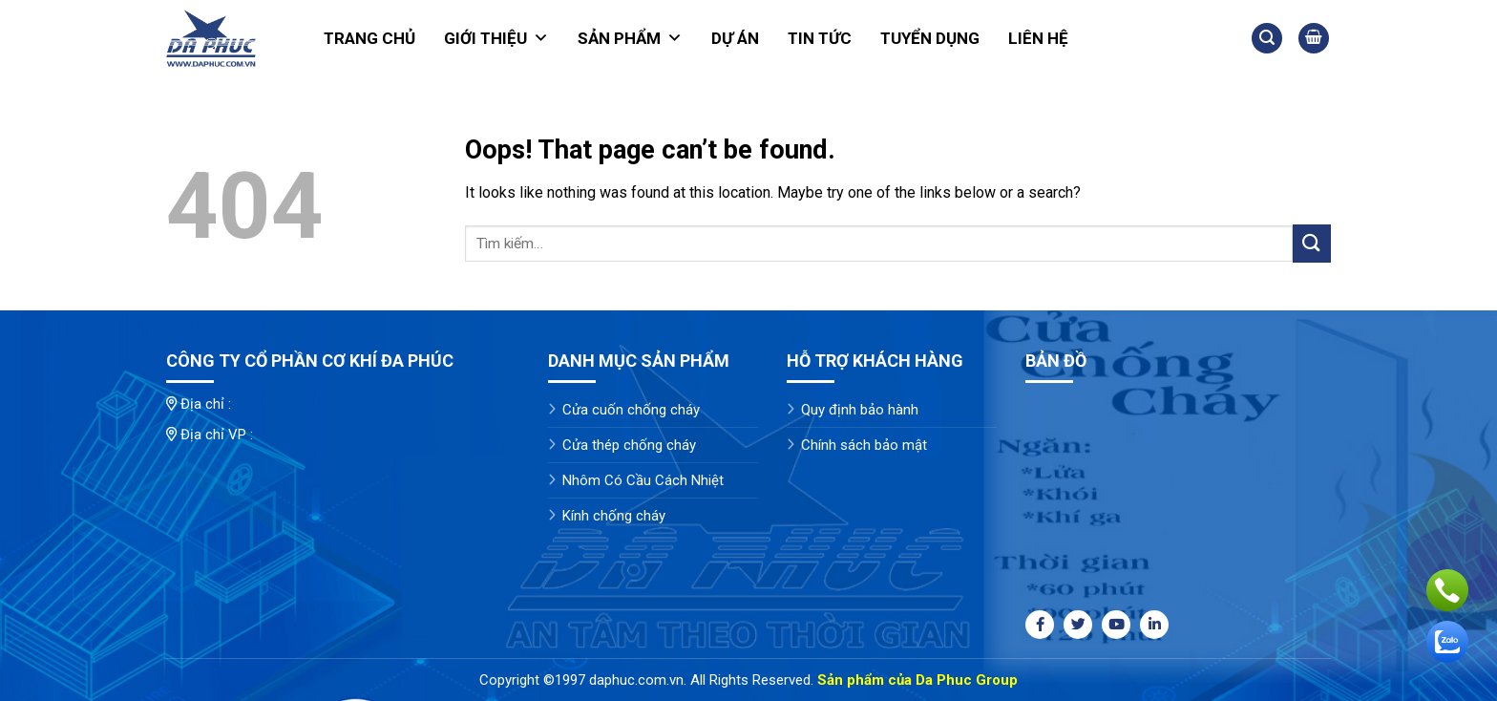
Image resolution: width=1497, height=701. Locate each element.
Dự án (735, 38)
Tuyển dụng (930, 38)
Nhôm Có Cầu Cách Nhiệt (643, 480)
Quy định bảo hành (859, 409)
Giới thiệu (496, 38)
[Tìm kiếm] (1267, 38)
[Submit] (1312, 243)
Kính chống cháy (613, 515)
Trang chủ (369, 38)
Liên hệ (1038, 38)
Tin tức (820, 38)
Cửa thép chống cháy (629, 445)
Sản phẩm (630, 38)
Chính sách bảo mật (864, 445)
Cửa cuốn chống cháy (631, 409)
